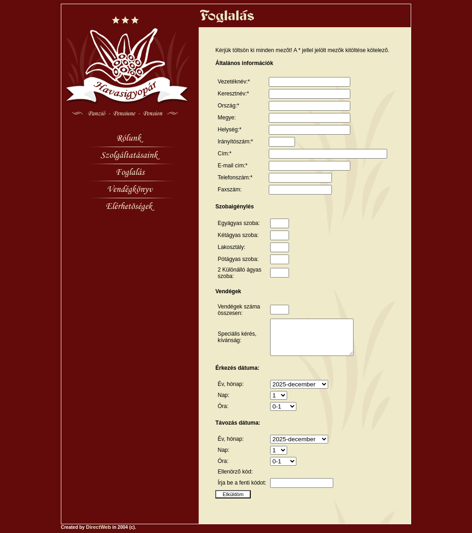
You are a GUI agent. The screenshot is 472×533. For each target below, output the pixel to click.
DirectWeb (98, 530)
